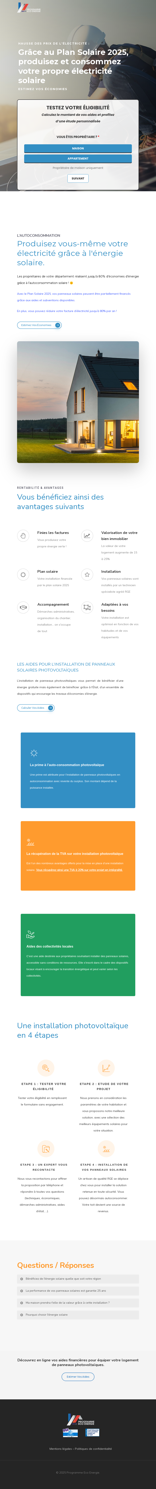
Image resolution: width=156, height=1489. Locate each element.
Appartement (78, 159)
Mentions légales (61, 1449)
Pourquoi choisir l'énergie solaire (44, 1315)
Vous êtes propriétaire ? (78, 137)
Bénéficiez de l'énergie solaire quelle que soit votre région (60, 1279)
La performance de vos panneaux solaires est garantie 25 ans (63, 1291)
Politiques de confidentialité (94, 1449)
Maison (78, 148)
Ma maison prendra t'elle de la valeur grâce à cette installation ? (64, 1303)
